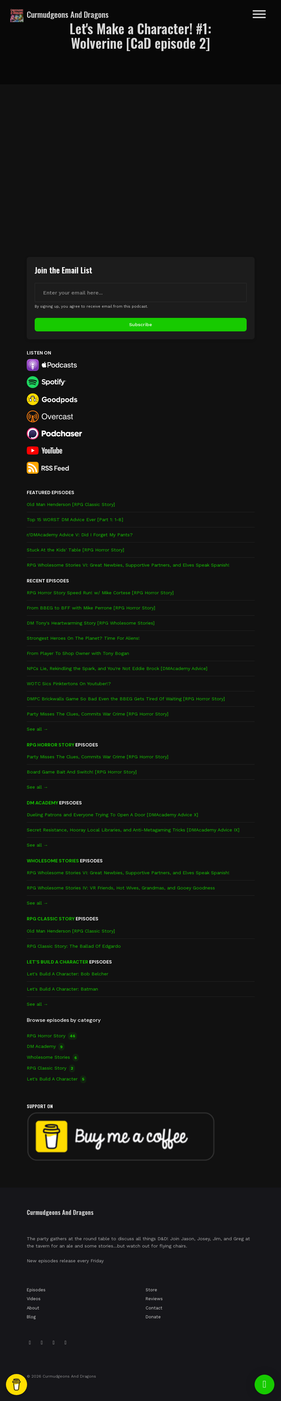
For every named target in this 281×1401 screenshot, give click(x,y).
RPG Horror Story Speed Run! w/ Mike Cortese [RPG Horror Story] (100, 592)
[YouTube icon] (65, 1342)
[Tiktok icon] (42, 1342)
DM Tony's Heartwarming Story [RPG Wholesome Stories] (91, 623)
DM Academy (42, 803)
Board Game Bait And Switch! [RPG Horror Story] (82, 771)
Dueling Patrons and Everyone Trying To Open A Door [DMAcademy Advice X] (112, 814)
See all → (37, 729)
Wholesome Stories (53, 861)
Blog (31, 1316)
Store (151, 1289)
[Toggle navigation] (259, 15)
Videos (34, 1298)
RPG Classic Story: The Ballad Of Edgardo (74, 946)
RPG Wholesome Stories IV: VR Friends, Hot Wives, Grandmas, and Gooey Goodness (121, 887)
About (33, 1307)
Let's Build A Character (57, 962)
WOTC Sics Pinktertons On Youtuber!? (69, 683)
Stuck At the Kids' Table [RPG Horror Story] (75, 549)
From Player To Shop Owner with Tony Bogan (78, 653)
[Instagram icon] (30, 1342)
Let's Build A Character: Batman (62, 989)
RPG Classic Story (51, 919)
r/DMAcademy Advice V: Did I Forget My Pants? (80, 534)
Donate (153, 1316)
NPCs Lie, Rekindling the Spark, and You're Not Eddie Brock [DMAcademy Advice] (117, 668)
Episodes (36, 1289)
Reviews (154, 1298)
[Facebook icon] (54, 1342)
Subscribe (140, 324)
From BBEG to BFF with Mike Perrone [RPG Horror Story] (91, 607)
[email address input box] (141, 292)
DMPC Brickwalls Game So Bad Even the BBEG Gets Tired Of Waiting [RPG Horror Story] (126, 698)
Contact (154, 1307)
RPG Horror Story (50, 745)
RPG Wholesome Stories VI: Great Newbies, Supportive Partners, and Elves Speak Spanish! (128, 565)
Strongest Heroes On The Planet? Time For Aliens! (83, 638)
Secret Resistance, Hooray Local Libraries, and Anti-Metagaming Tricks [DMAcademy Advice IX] (133, 829)
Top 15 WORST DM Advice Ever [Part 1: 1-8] (75, 519)
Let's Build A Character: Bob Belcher (67, 973)
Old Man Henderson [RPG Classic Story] (71, 504)
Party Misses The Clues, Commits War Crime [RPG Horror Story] (97, 713)
